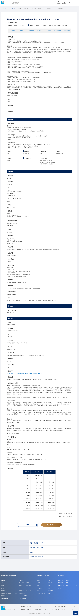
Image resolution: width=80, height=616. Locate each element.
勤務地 (48, 30)
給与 (39, 30)
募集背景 (21, 30)
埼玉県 (31, 552)
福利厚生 (57, 30)
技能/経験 (30, 30)
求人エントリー (51, 525)
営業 (31, 542)
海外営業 (36, 543)
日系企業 (32, 557)
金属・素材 (32, 548)
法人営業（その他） (39, 542)
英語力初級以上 (39, 557)
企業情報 (67, 30)
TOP (75, 613)
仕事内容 (12, 30)
